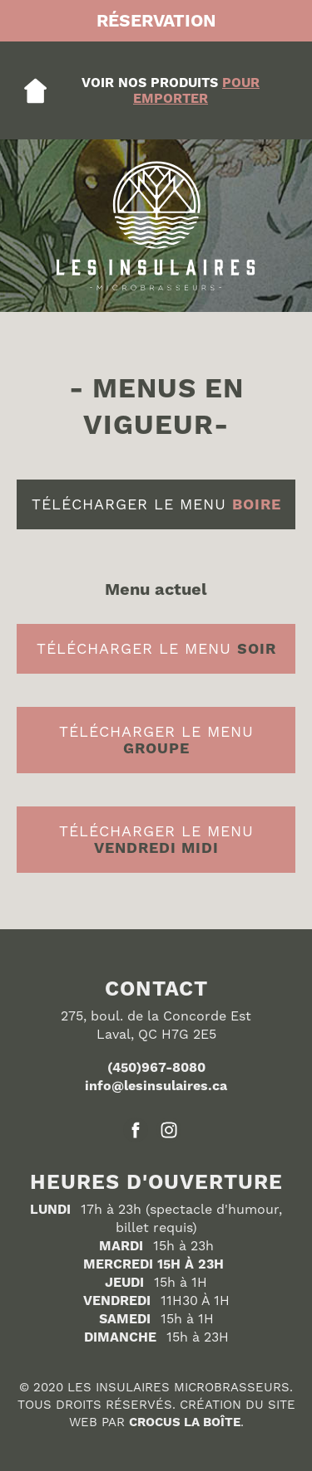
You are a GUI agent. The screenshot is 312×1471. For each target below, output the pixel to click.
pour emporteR (196, 90)
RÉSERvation (156, 20)
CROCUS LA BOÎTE (184, 1422)
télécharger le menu (156, 504)
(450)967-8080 (156, 1067)
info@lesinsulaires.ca (156, 1086)
